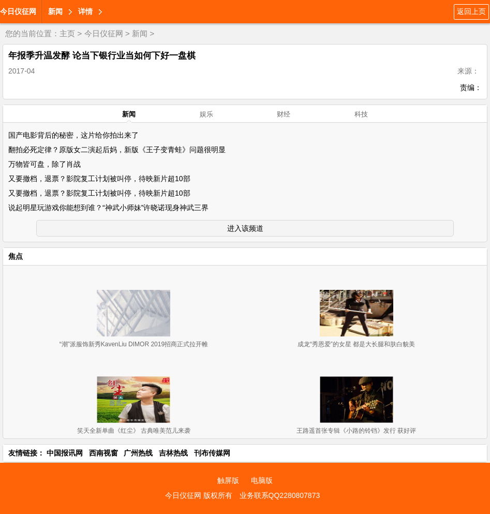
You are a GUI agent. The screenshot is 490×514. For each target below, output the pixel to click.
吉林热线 (173, 453)
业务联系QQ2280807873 (280, 495)
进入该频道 (245, 228)
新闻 (55, 11)
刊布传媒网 (212, 453)
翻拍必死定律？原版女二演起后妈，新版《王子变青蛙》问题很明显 (117, 149)
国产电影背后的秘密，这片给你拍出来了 (73, 135)
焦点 (15, 256)
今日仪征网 (18, 11)
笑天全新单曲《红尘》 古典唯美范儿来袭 (133, 430)
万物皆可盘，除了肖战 (44, 164)
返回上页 (471, 11)
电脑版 (262, 480)
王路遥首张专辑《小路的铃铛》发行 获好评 (356, 430)
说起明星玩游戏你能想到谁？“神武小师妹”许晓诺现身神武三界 (108, 207)
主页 (67, 33)
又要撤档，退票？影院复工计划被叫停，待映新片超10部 (99, 178)
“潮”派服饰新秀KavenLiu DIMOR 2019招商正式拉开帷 (134, 344)
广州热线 (138, 453)
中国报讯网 (65, 453)
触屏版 (228, 480)
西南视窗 (103, 453)
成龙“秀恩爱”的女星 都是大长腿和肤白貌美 (356, 344)
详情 (85, 11)
